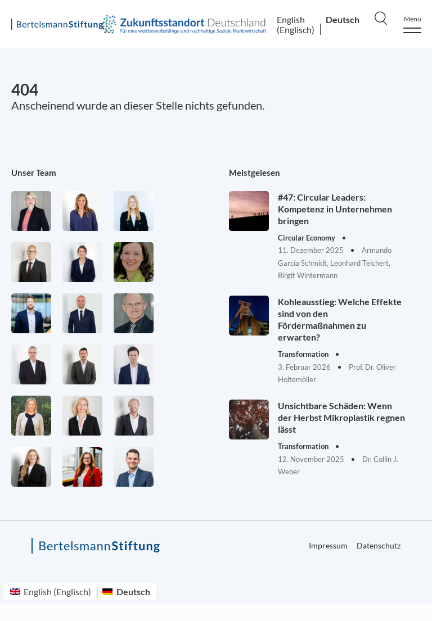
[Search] (381, 18)
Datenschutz (378, 545)
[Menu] (412, 24)
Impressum (328, 545)
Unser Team (33, 172)
